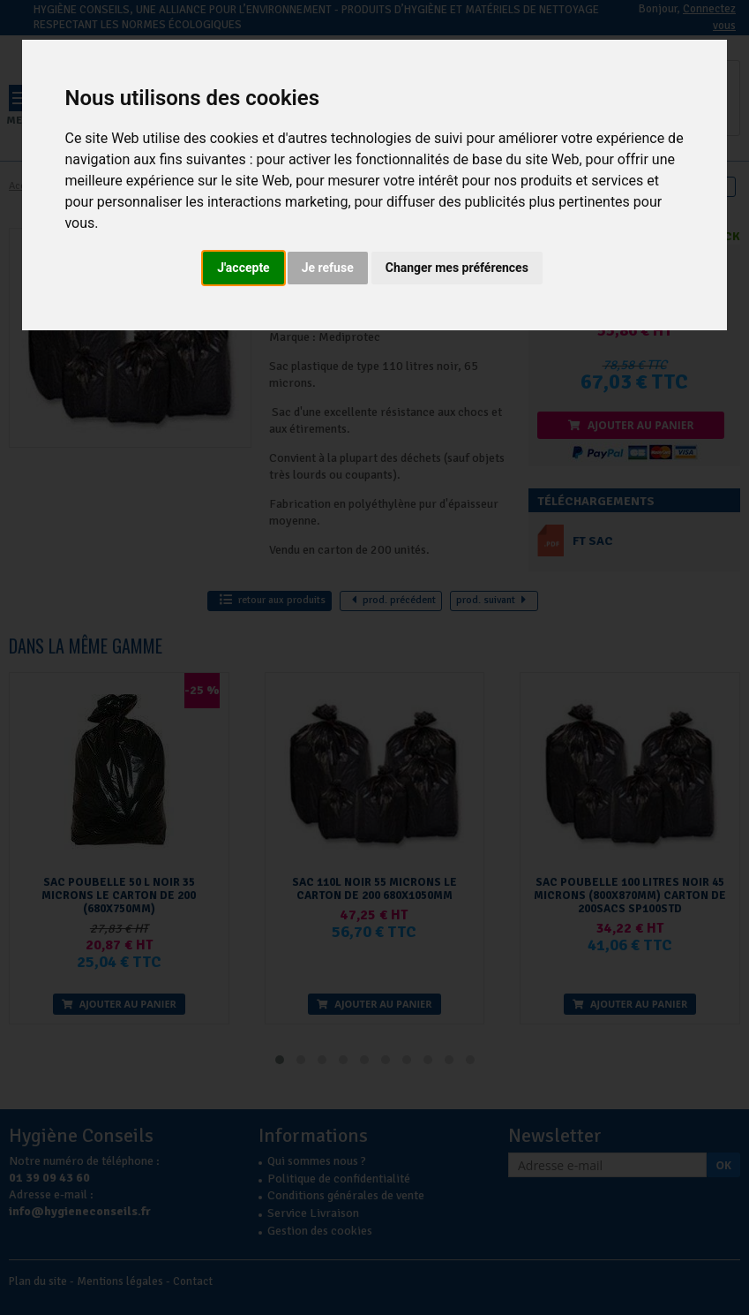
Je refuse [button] (328, 268)
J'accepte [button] (243, 268)
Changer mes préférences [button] (457, 268)
